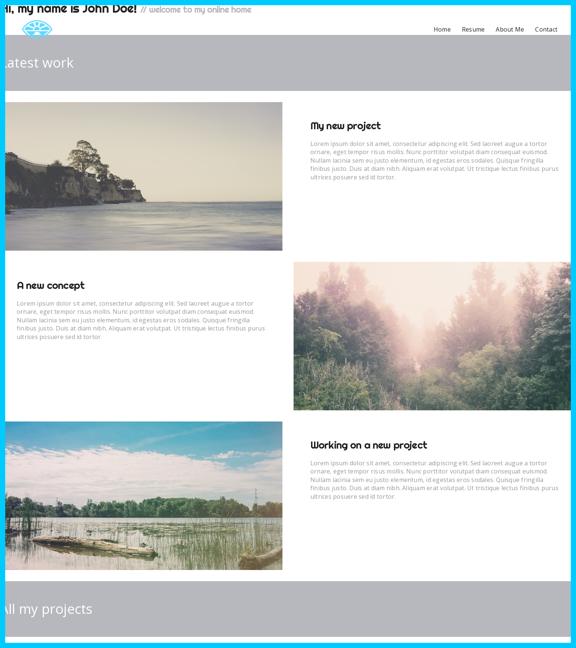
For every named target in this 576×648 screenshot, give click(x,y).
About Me (510, 29)
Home (442, 29)
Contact (546, 29)
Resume (473, 29)
